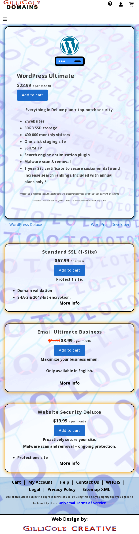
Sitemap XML (96, 489)
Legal (34, 489)
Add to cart (32, 95)
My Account (40, 482)
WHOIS (113, 482)
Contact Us (87, 482)
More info (69, 303)
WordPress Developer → (112, 224)
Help (64, 482)
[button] (8, 19)
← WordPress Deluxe (23, 224)
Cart (16, 482)
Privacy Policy (61, 489)
